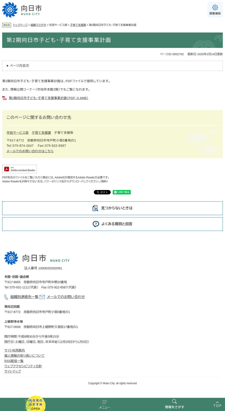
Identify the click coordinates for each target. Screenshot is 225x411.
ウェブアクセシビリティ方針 (23, 366)
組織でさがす (38, 25)
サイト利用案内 (14, 350)
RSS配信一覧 (14, 361)
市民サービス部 (18, 132)
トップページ (20, 25)
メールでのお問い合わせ (66, 297)
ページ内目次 (19, 65)
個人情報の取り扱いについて (24, 355)
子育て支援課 (78, 25)
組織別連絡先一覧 (24, 297)
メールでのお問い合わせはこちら (30, 151)
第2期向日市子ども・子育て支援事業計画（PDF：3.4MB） (48, 98)
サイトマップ (12, 371)
